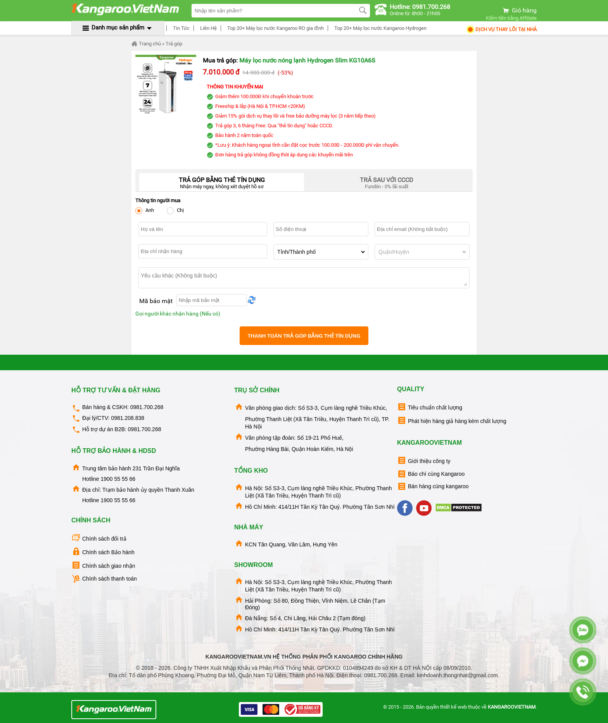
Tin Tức (180, 28)
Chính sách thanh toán (104, 579)
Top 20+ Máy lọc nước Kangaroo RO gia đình (274, 28)
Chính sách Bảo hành (103, 552)
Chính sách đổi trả (98, 538)
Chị (175, 210)
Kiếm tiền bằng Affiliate (511, 18)
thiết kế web (453, 707)
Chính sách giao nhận (103, 565)
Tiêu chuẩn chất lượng (429, 407)
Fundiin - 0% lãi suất (386, 181)
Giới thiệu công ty (424, 460)
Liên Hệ (207, 28)
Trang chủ (146, 44)
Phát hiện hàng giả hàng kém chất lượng (451, 420)
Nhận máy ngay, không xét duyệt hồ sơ (221, 181)
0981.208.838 (127, 418)
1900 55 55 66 (117, 479)
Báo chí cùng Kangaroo (431, 474)
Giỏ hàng (519, 10)
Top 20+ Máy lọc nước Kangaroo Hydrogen (379, 28)
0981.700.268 (147, 407)
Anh (144, 210)
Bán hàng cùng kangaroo (432, 486)
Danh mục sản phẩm (118, 27)
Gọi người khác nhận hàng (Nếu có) (177, 313)
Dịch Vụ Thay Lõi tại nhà (501, 29)
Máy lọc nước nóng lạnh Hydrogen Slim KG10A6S (307, 60)
